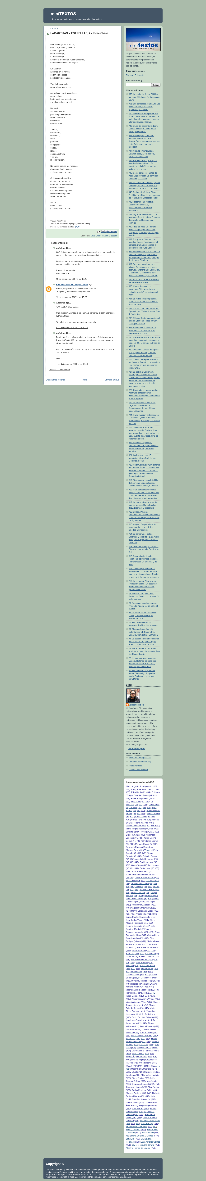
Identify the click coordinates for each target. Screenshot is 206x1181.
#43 (143, 814)
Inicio (85, 380)
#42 (127, 801)
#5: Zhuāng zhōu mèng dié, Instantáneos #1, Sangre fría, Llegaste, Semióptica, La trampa (143, 632)
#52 (127, 1069)
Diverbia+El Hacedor (135, 75)
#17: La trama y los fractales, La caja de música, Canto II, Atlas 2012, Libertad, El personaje (143, 505)
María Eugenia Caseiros (142, 1136)
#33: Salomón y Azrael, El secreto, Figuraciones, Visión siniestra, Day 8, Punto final (144, 311)
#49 (127, 789)
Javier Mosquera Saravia (143, 1145)
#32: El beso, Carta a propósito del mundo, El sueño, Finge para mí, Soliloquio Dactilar (144, 321)
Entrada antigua (112, 380)
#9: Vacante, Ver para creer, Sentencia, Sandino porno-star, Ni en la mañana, (144, 596)
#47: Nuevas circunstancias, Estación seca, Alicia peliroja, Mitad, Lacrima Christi (142, 154)
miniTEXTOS (63, 13)
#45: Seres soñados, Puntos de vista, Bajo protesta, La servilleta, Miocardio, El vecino (143, 176)
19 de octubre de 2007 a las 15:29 (71, 297)
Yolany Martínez (133, 1130)
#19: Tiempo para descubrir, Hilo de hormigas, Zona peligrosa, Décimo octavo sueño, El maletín (143, 483)
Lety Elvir (130, 1139)
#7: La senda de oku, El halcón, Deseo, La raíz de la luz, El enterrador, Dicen (143, 616)
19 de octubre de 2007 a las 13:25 (71, 279)
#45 (157, 826)
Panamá (106, 236)
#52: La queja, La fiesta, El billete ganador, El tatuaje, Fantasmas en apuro (144, 97)
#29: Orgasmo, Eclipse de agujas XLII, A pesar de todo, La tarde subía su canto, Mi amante (144, 353)
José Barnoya (147, 1123)
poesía (114, 236)
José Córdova (147, 1133)
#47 (136, 862)
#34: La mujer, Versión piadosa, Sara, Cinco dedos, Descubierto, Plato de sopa (143, 302)
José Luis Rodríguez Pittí (140, 758)
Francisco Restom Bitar (136, 1127)
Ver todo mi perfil (136, 748)
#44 (127, 798)
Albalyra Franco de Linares (138, 1148)
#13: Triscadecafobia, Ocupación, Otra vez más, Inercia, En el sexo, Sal (144, 549)
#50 (149, 935)
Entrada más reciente (55, 380)
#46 (148, 847)
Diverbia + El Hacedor (138, 770)
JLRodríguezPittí (136, 705)
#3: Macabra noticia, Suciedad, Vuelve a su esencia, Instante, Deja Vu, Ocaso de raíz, (144, 651)
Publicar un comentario (59, 370)
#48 (151, 987)
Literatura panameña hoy (140, 762)
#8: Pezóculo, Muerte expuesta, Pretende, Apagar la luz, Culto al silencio (143, 606)
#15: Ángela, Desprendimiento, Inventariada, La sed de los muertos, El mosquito (142, 527)
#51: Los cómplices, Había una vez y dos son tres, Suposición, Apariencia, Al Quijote (144, 107)
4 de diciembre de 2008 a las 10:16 (72, 327)
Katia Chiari (95, 236)
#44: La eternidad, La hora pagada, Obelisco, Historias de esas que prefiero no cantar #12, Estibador (144, 185)
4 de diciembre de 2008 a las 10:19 (72, 364)
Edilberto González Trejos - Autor (72, 284)
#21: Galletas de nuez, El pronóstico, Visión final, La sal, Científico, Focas (142, 458)
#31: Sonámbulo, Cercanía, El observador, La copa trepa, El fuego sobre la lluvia (142, 331)
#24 (142, 953)
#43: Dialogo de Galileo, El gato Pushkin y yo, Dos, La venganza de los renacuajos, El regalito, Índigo (144, 195)
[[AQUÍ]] (78, 227)
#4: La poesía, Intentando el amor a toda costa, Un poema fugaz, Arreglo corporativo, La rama (144, 642)
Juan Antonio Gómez (150, 1142)
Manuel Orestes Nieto (150, 1120)
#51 (142, 841)
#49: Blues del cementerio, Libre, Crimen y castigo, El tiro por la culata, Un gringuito (143, 129)
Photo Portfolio (135, 766)
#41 (149, 850)
